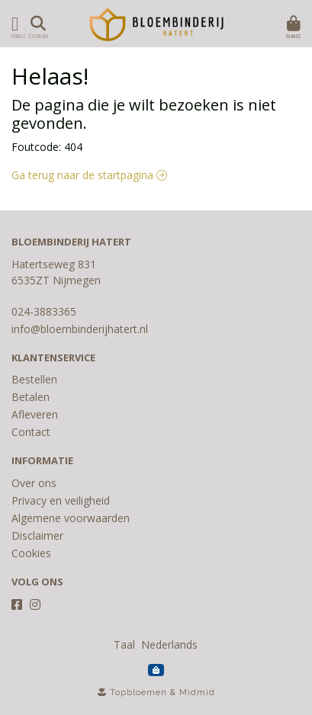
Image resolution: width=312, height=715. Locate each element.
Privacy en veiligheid (60, 500)
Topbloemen (138, 692)
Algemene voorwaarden (70, 518)
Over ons (33, 483)
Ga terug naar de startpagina (89, 175)
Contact (30, 432)
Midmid (197, 692)
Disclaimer (37, 535)
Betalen (30, 397)
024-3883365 (43, 311)
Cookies (31, 553)
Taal (124, 644)
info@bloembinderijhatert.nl (79, 329)
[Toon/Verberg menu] (12, 24)
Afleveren (34, 414)
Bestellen (34, 379)
